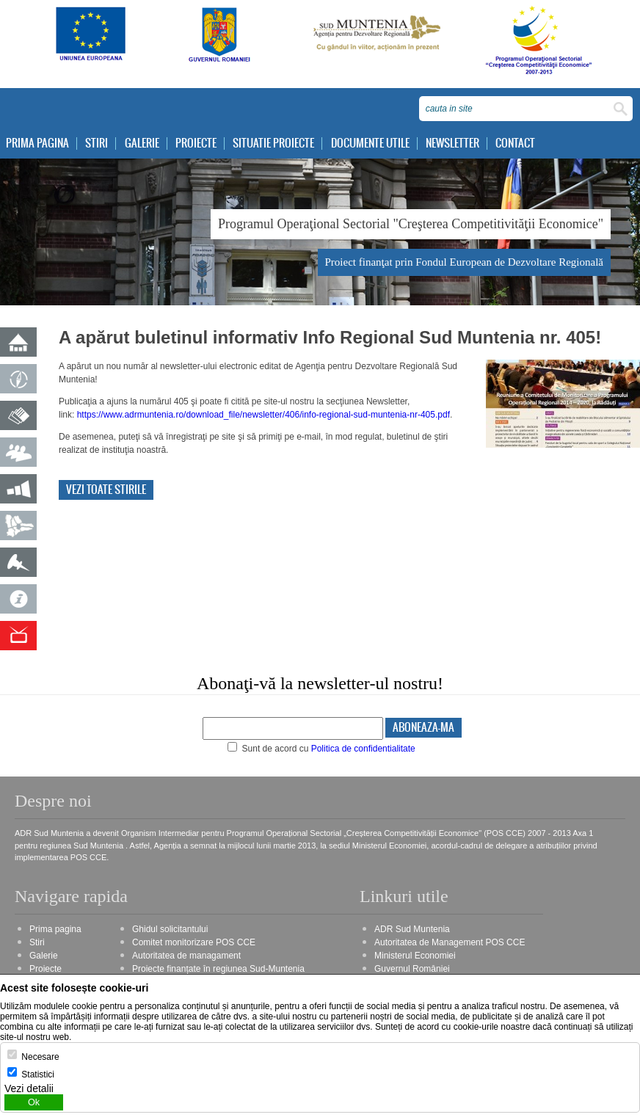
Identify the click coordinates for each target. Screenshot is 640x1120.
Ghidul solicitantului (170, 929)
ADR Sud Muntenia (412, 929)
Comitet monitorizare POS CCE (193, 942)
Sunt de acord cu (321, 748)
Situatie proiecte (273, 143)
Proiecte (196, 143)
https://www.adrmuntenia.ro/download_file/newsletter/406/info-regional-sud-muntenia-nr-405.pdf (263, 415)
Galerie (142, 143)
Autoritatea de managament (186, 955)
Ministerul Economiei (415, 955)
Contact (515, 143)
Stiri (96, 143)
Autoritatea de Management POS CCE (449, 942)
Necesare (40, 1057)
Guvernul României (412, 969)
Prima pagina (37, 143)
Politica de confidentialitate (363, 748)
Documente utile (370, 143)
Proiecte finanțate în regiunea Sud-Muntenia (218, 969)
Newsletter (452, 143)
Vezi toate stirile (106, 490)
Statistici (37, 1074)
